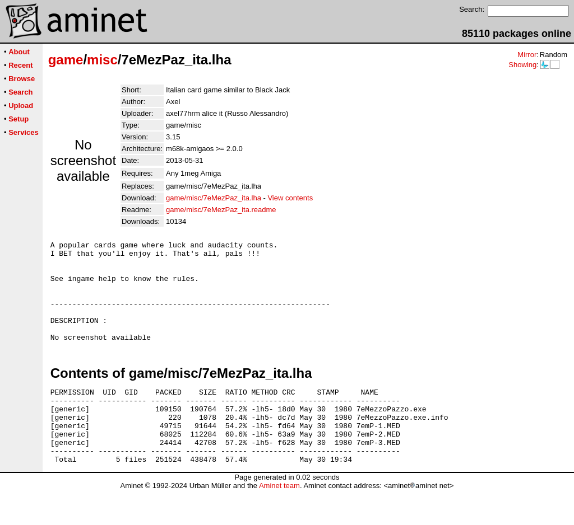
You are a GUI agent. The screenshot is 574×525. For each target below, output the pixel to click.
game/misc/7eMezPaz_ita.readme (221, 209)
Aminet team (279, 521)
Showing (522, 64)
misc (102, 59)
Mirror (526, 54)
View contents (290, 198)
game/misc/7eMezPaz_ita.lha (213, 198)
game (66, 59)
